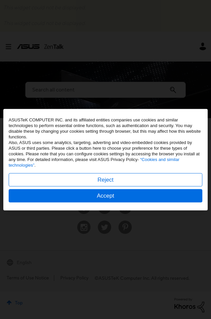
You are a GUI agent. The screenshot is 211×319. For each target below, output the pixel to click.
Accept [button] (105, 195)
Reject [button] (105, 179)
